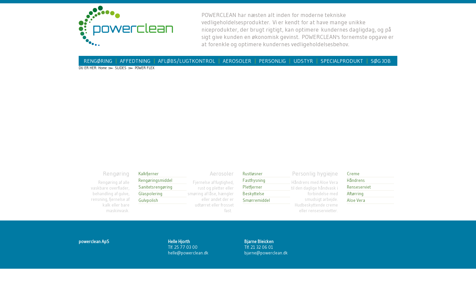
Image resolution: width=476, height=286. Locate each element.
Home (102, 68)
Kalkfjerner (148, 174)
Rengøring (98, 61)
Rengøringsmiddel (155, 180)
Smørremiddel (256, 200)
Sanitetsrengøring (155, 187)
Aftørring (355, 194)
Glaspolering (150, 194)
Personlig (272, 61)
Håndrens (356, 180)
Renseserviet (359, 187)
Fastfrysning (254, 180)
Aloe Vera (356, 200)
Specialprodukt (342, 61)
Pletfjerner (252, 187)
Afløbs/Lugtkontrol (186, 61)
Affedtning (135, 61)
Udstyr (303, 61)
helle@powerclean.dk (188, 253)
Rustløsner (253, 174)
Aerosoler (237, 61)
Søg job (381, 61)
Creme (353, 174)
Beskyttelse (253, 194)
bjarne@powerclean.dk (266, 253)
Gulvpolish (148, 200)
